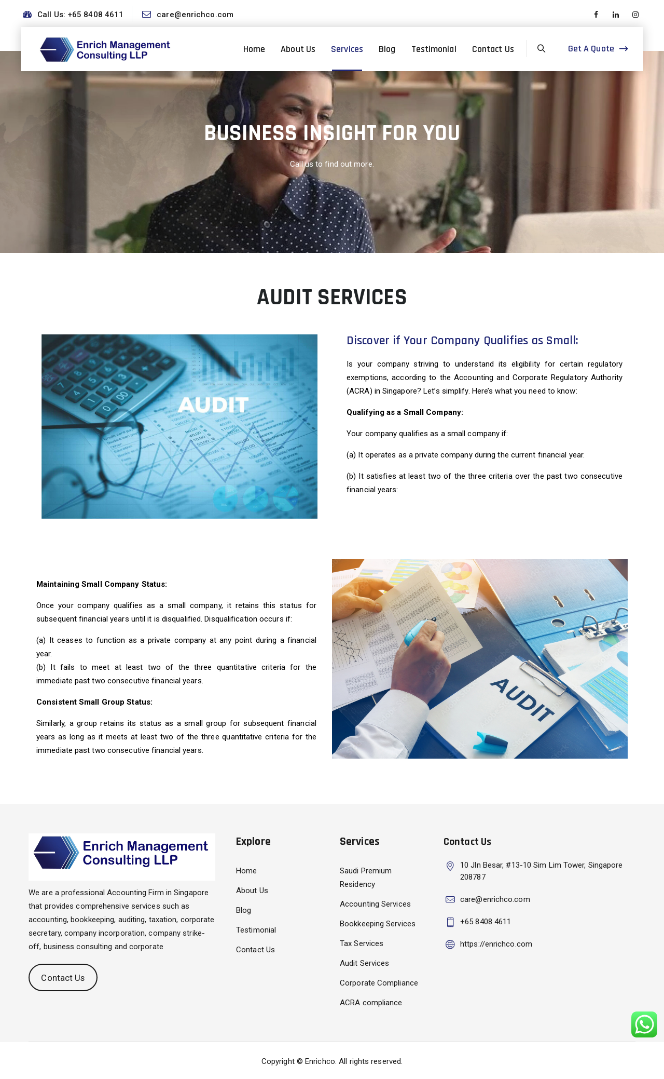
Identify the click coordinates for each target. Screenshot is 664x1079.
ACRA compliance (371, 1002)
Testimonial (434, 49)
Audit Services (364, 963)
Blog (387, 49)
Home (254, 49)
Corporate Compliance (379, 983)
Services (347, 49)
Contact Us (493, 49)
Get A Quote (591, 49)
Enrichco (320, 1061)
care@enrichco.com (195, 14)
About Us (298, 49)
